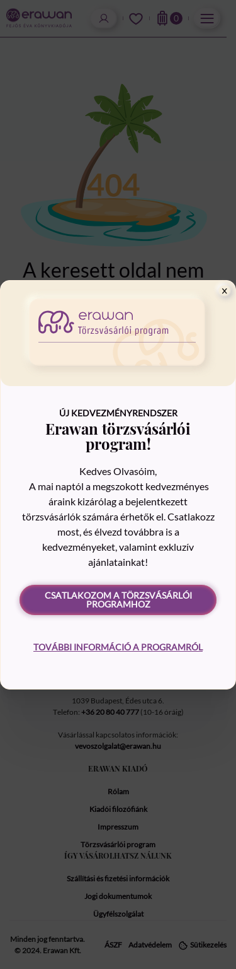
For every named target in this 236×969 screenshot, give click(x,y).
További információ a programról (118, 647)
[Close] (224, 291)
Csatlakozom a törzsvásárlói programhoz (118, 599)
